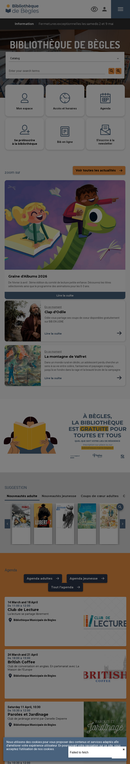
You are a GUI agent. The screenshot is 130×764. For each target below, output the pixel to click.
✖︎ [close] (124, 749)
